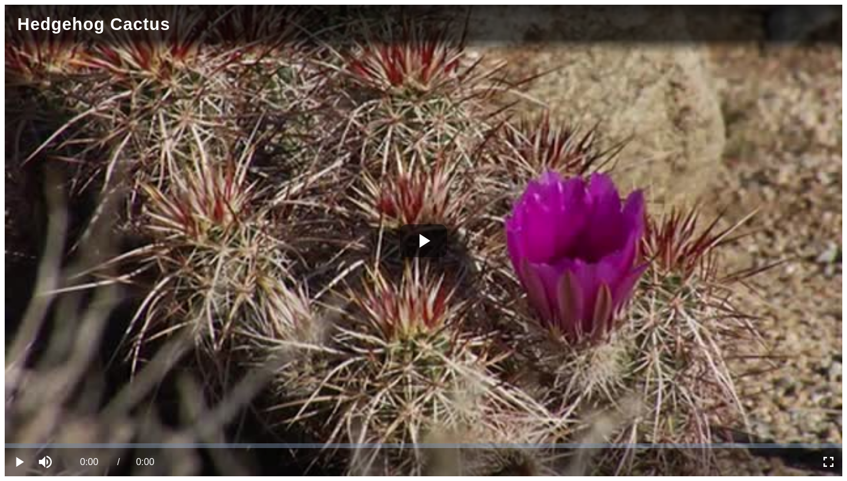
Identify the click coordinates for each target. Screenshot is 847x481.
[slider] (423, 445)
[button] (47, 462)
